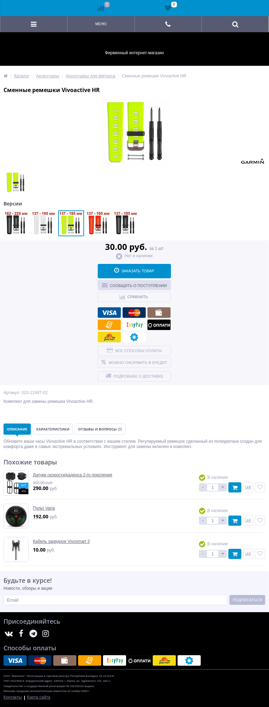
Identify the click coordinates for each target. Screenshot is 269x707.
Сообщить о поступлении (134, 285)
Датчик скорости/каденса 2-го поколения (72, 474)
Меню (100, 24)
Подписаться (247, 600)
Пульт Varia (44, 508)
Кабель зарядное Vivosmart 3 (61, 541)
